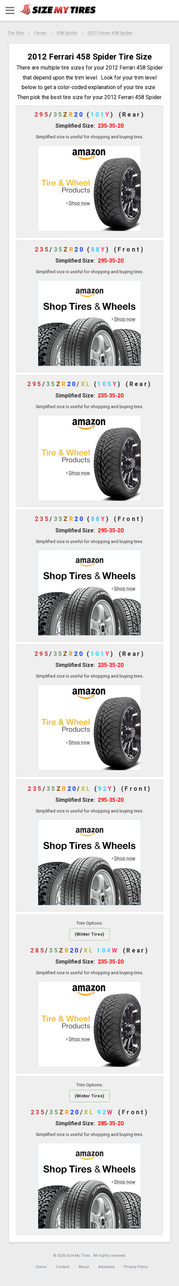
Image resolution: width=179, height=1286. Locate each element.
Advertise (106, 1267)
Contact (62, 1267)
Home (41, 1267)
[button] (10, 10)
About (83, 1267)
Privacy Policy (136, 1267)
